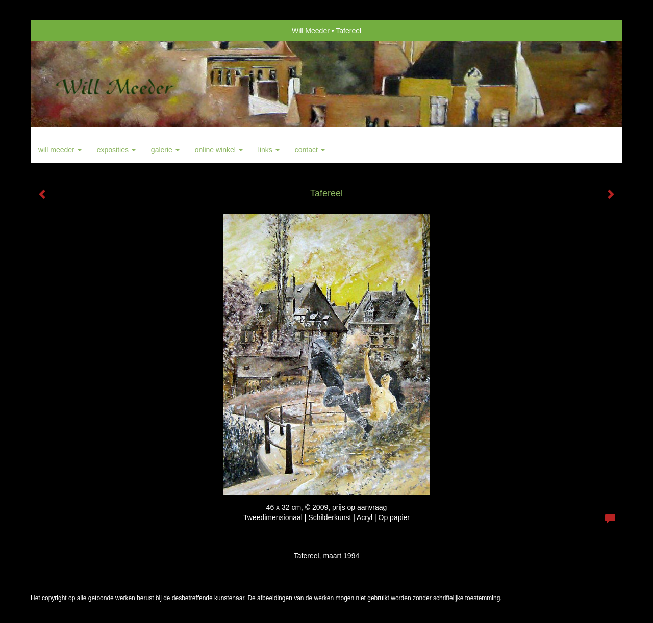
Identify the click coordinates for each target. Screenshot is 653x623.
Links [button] (269, 150)
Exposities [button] (116, 150)
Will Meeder (311, 31)
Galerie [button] (165, 150)
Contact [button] (310, 150)
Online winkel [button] (219, 150)
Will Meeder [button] (60, 150)
